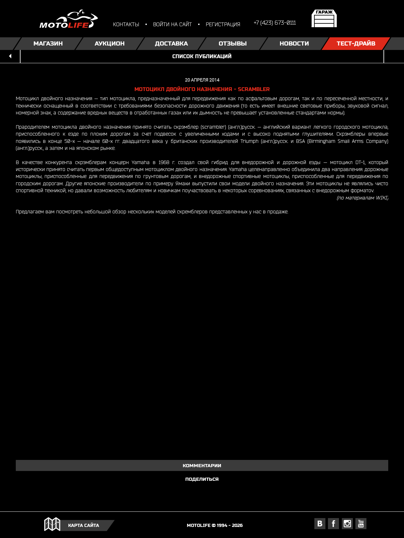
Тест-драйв (356, 43)
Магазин (48, 43)
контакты (126, 24)
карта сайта (83, 525)
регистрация (223, 24)
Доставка (171, 43)
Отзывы (233, 43)
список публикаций (202, 56)
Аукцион (110, 43)
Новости (294, 43)
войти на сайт (172, 24)
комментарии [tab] (202, 465)
